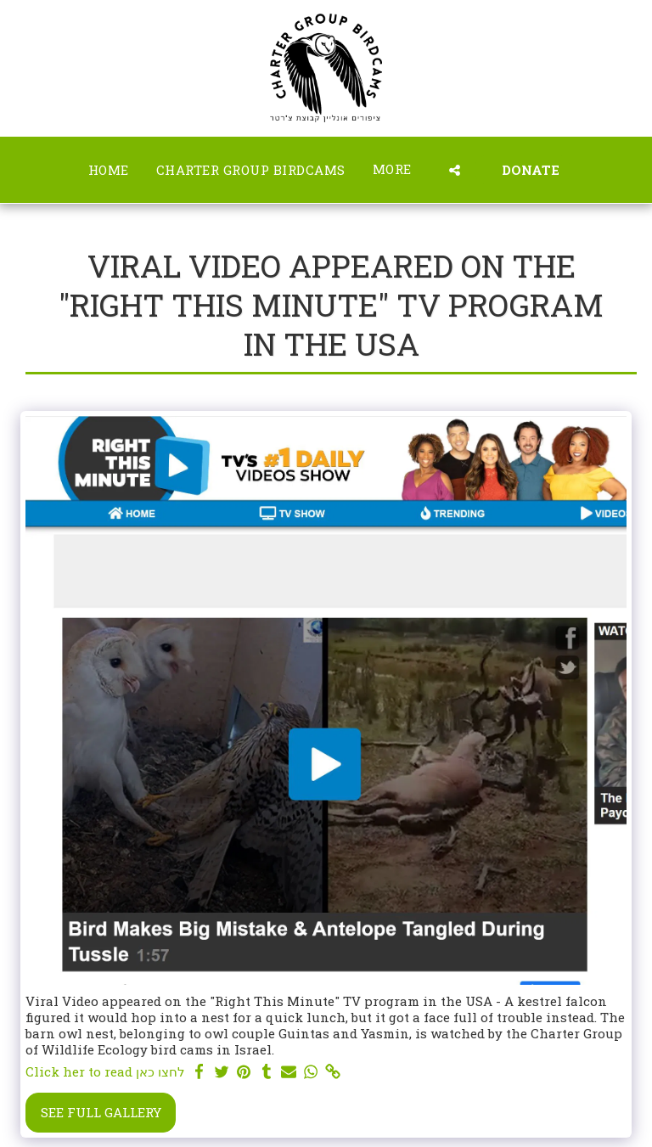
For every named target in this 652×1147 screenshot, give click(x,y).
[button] (454, 170)
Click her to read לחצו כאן (105, 1072)
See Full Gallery (101, 1112)
